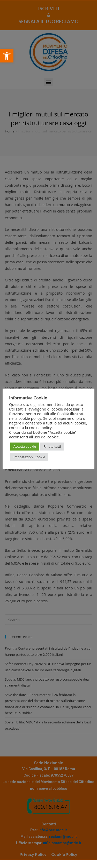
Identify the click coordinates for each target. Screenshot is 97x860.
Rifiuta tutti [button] (52, 446)
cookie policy (40, 427)
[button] (6, 55)
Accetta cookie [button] (24, 446)
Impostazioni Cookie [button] (29, 457)
